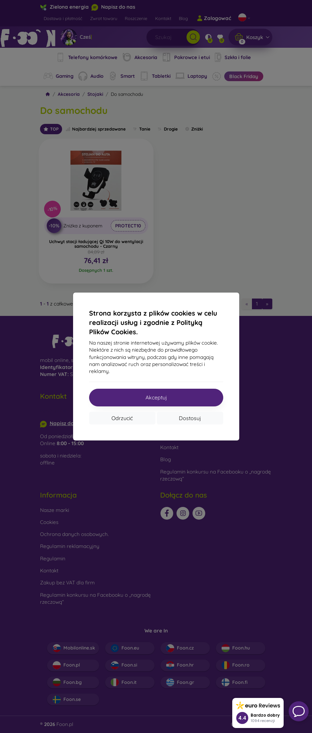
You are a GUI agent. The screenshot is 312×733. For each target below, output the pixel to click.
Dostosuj (190, 418)
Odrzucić (122, 418)
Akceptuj (156, 397)
